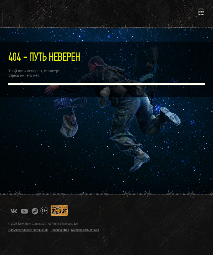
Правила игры (59, 229)
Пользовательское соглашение (28, 229)
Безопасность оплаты (85, 229)
